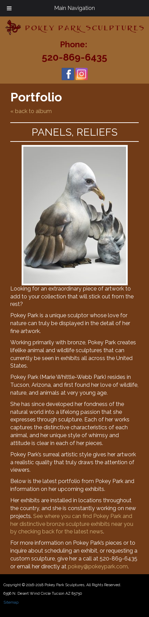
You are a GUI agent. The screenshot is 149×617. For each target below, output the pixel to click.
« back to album (31, 111)
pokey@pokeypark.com (98, 566)
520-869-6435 (74, 57)
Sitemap (10, 602)
